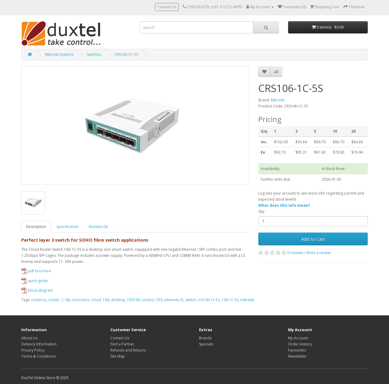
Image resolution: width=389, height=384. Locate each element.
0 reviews (295, 252)
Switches (94, 54)
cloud (96, 299)
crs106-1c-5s (209, 299)
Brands (205, 338)
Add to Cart (313, 239)
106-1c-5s (230, 299)
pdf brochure (36, 271)
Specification (67, 226)
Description (36, 226)
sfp (68, 299)
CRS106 (133, 299)
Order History (300, 344)
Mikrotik (277, 100)
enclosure (80, 299)
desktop (118, 299)
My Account (298, 338)
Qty (261, 211)
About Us (29, 338)
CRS (159, 299)
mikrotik (247, 299)
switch (190, 299)
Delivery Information (39, 344)
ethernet (171, 299)
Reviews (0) (98, 226)
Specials (206, 344)
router (53, 299)
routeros (38, 299)
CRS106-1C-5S (126, 54)
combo (148, 299)
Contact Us (166, 6)
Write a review (318, 252)
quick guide (34, 280)
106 (106, 299)
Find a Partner (122, 344)
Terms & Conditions (38, 356)
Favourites (297, 350)
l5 (182, 299)
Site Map (117, 356)
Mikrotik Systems (59, 54)
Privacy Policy (32, 350)
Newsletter (297, 356)
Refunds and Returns (128, 350)
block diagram (37, 290)
